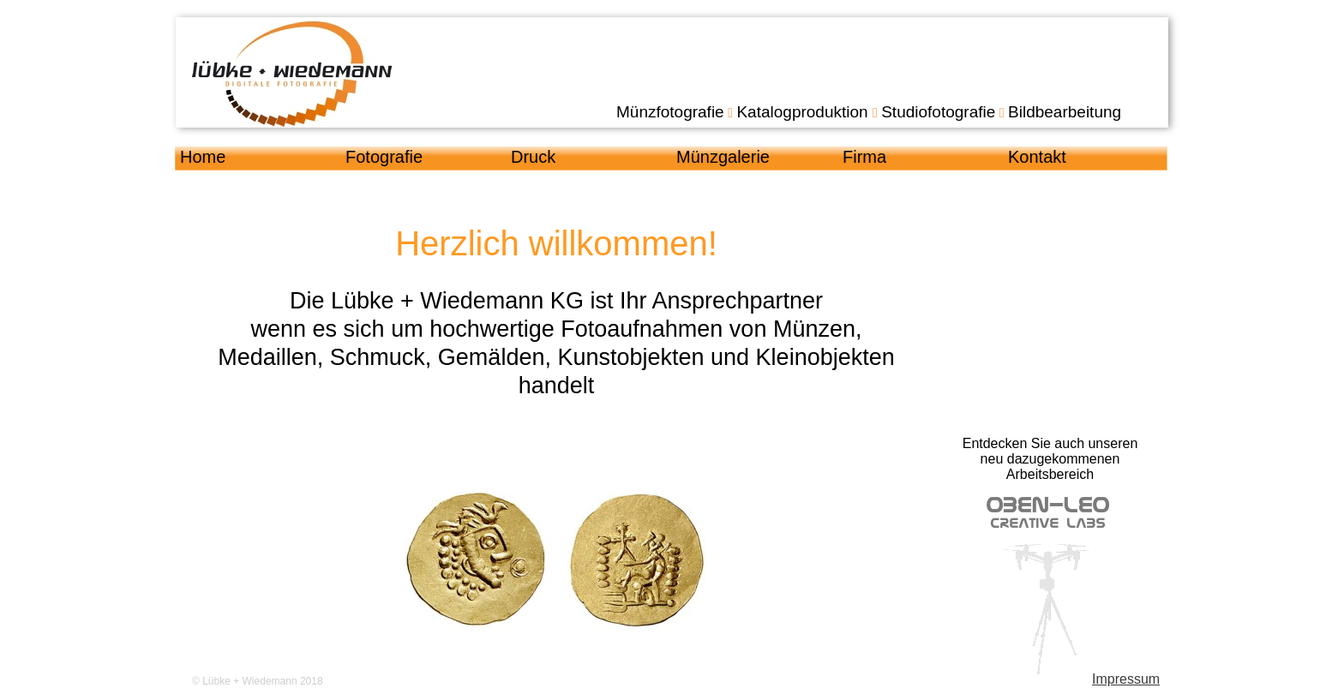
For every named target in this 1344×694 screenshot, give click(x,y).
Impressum (1126, 679)
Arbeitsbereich (1050, 474)
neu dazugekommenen (1050, 459)
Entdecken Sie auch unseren (1050, 443)
